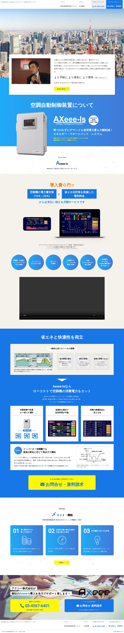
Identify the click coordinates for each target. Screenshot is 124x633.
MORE (61, 562)
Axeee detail (61, 89)
